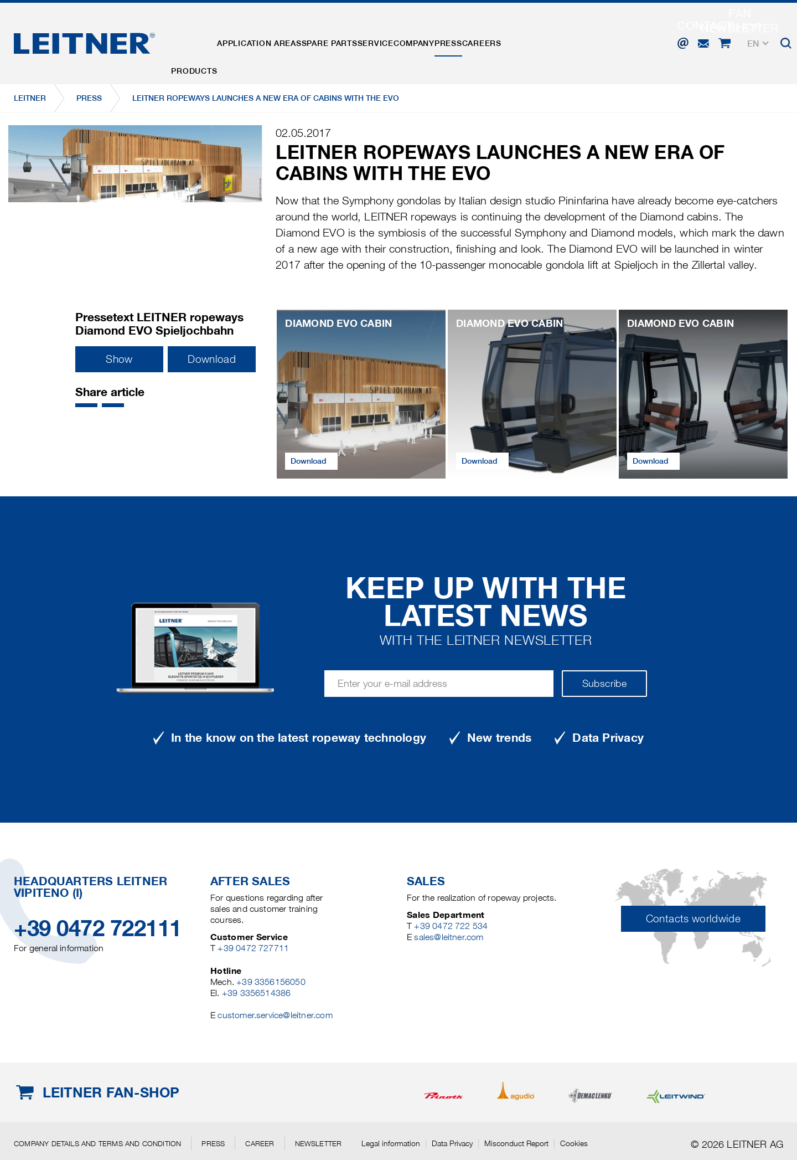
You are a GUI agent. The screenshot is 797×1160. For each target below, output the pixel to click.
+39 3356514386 (256, 993)
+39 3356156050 (271, 982)
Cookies (574, 1143)
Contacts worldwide (693, 918)
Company (478, 40)
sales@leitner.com (448, 937)
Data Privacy (452, 1143)
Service (426, 40)
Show (119, 359)
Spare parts (366, 40)
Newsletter (318, 1143)
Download (212, 359)
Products (201, 40)
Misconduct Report (516, 1143)
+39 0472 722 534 (451, 926)
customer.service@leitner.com (275, 1015)
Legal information (390, 1143)
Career (259, 1143)
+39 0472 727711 (253, 948)
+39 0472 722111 (98, 928)
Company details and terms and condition (97, 1143)
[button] (86, 405)
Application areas (281, 40)
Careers (575, 40)
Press (527, 40)
